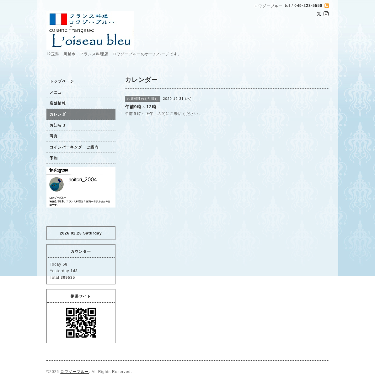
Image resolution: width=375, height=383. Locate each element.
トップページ (62, 81)
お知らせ (58, 125)
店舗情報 (58, 103)
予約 (54, 158)
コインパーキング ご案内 (74, 147)
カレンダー (60, 114)
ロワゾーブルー (74, 372)
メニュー (58, 92)
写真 (54, 136)
